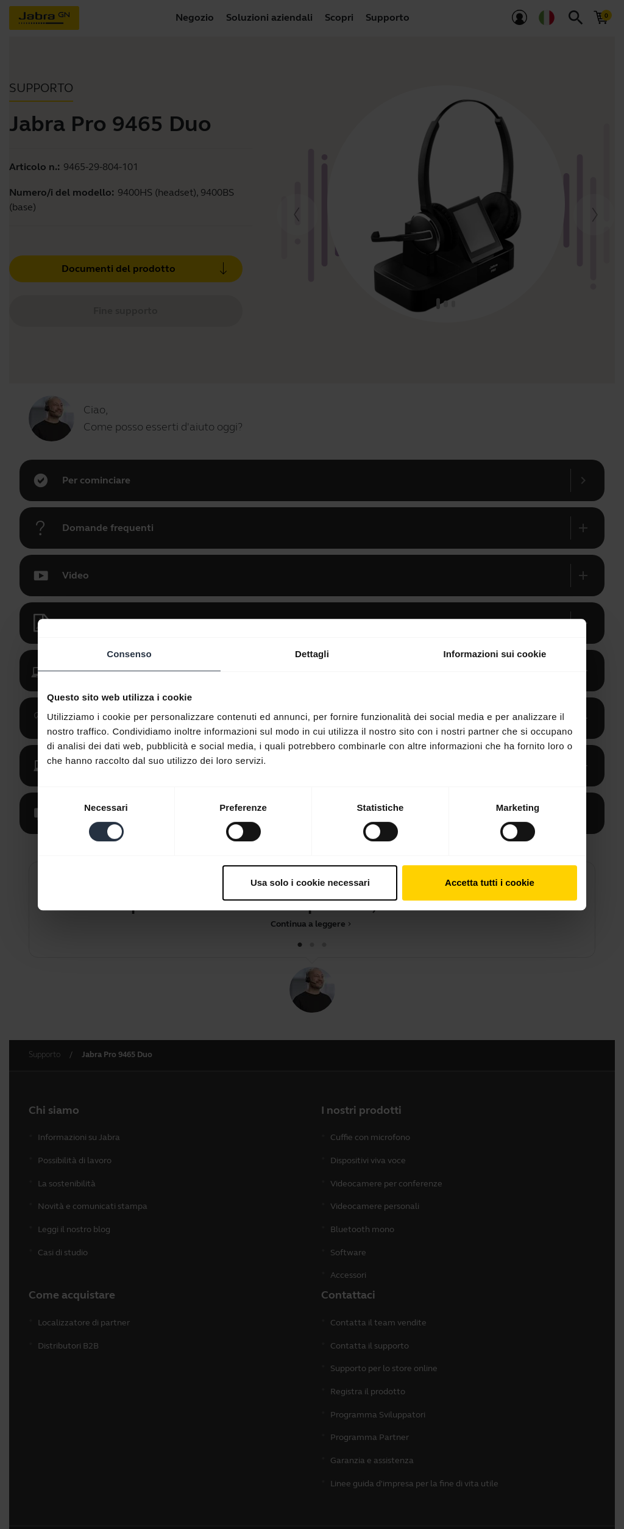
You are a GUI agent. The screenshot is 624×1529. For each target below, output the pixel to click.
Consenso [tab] (129, 654)
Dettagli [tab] (312, 654)
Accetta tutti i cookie (489, 882)
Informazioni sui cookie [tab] (495, 654)
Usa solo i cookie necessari (310, 882)
